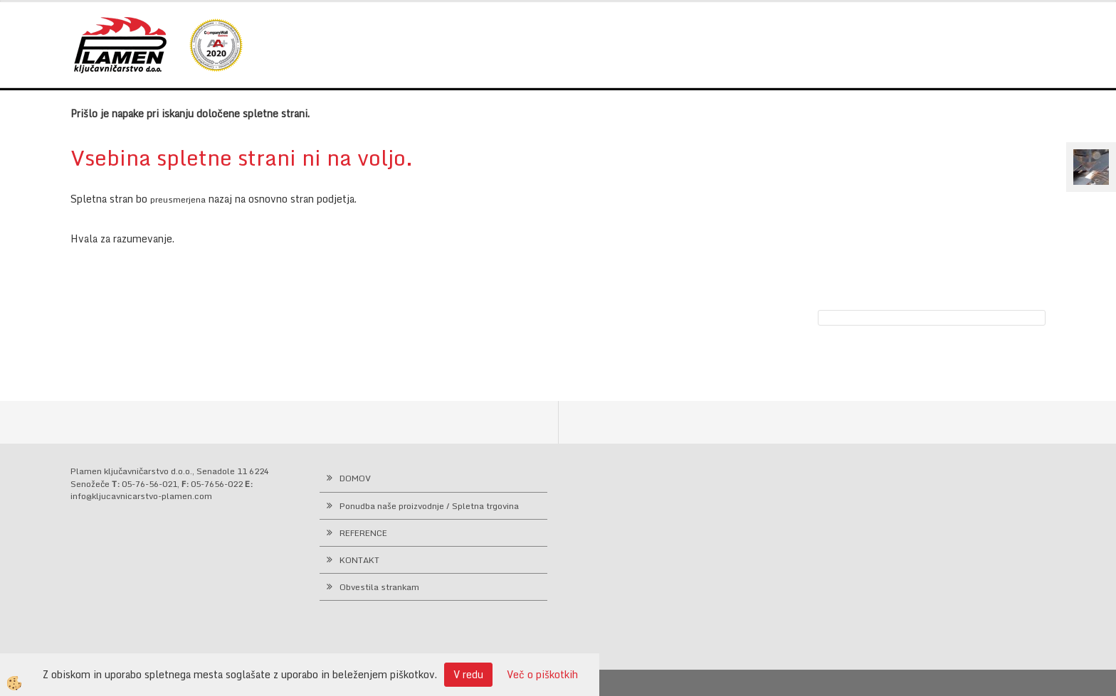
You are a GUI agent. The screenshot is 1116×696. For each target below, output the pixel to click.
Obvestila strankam (379, 587)
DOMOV (355, 478)
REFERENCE (363, 533)
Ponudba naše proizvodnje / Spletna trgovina (429, 506)
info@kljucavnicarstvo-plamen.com (141, 496)
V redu (468, 674)
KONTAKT (359, 560)
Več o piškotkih (542, 675)
